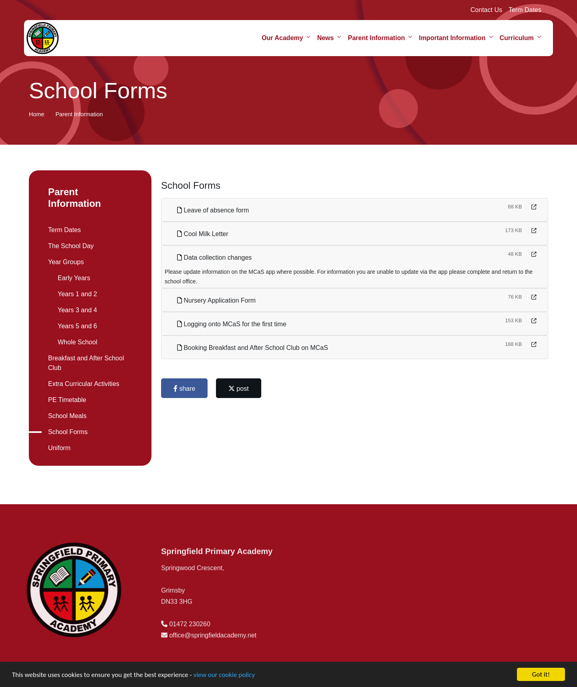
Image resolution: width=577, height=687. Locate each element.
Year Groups (65, 262)
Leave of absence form (214, 210)
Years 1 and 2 (76, 294)
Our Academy (282, 37)
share (185, 388)
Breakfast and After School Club (85, 363)
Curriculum (517, 37)
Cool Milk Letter (204, 233)
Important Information (452, 37)
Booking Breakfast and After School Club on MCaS (253, 347)
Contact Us (486, 9)
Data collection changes (215, 257)
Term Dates (524, 9)
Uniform (58, 448)
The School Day (70, 245)
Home (36, 114)
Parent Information (376, 37)
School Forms (67, 431)
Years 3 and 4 (76, 310)
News (325, 37)
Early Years (72, 278)
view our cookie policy (224, 676)
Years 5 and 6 (76, 326)
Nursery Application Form (217, 300)
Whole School (76, 342)
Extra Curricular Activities (82, 383)
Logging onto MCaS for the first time (233, 324)
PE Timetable (66, 399)
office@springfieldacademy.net (212, 655)
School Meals (66, 415)
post (240, 388)
